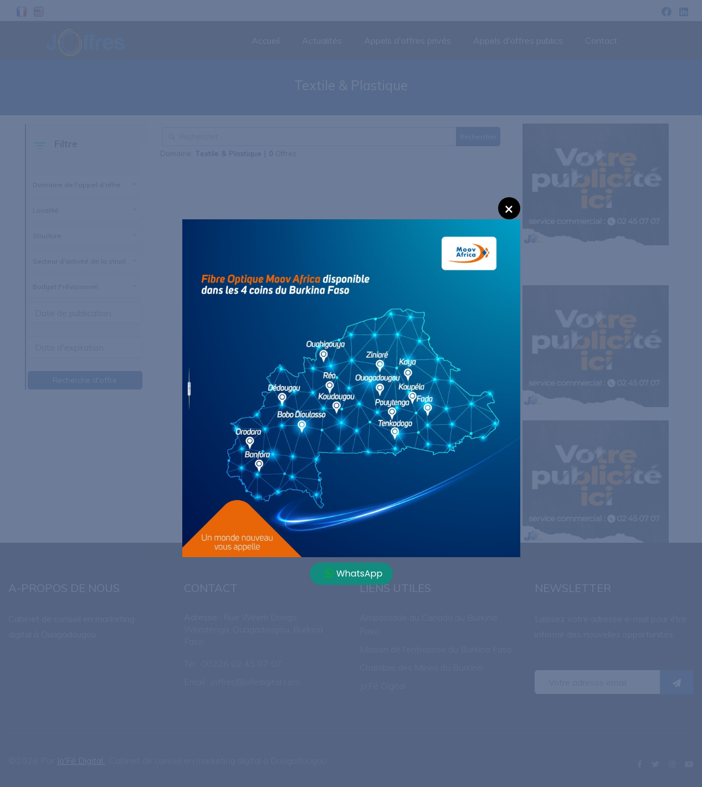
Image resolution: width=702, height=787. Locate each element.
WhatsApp (354, 573)
